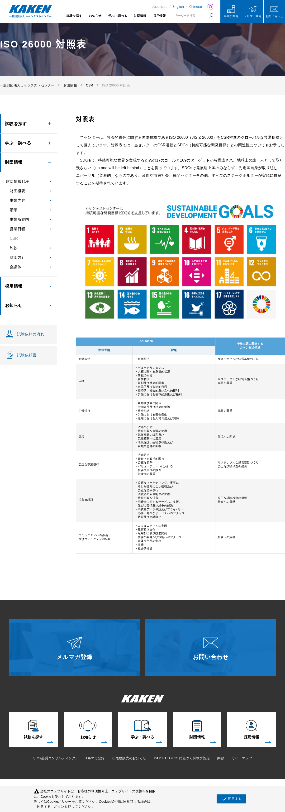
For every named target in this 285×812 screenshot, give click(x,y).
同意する (231, 799)
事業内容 (17, 200)
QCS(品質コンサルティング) (54, 758)
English (178, 7)
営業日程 (17, 229)
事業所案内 (19, 219)
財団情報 (140, 16)
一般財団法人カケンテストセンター (27, 85)
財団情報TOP (17, 181)
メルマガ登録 (94, 758)
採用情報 (159, 16)
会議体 (15, 267)
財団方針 (17, 257)
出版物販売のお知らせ (129, 758)
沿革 (14, 210)
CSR (89, 85)
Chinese (195, 7)
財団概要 (17, 191)
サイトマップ (242, 758)
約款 (14, 248)
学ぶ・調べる (117, 16)
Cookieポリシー (59, 801)
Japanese (159, 7)
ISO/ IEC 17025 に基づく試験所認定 (182, 758)
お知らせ (95, 16)
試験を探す (74, 16)
